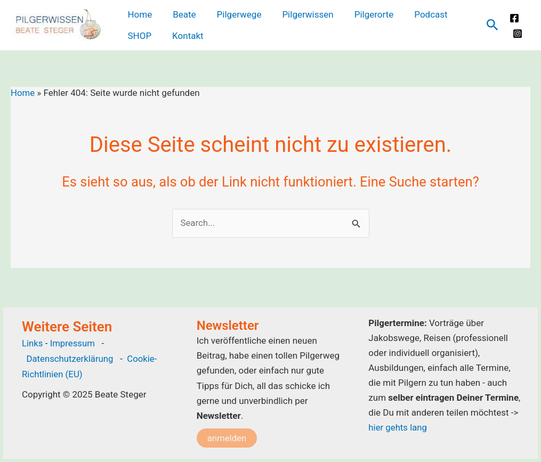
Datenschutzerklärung (70, 358)
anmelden (227, 438)
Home (23, 92)
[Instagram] (516, 33)
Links (32, 343)
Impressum (74, 343)
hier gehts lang (397, 427)
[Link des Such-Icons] (491, 25)
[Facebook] (513, 18)
